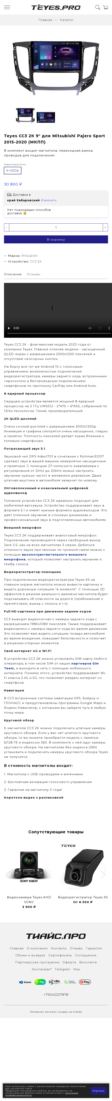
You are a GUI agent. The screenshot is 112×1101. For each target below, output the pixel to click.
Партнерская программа (37, 962)
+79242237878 (56, 994)
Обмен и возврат (30, 955)
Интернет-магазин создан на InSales (56, 1011)
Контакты (59, 948)
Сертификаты (60, 955)
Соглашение (86, 955)
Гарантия (94, 948)
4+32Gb (12, 170)
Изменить (49, 200)
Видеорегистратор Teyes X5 (83, 897)
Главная (46, 20)
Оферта (69, 962)
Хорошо (98, 1090)
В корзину (56, 239)
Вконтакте (88, 962)
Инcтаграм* (42, 969)
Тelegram (62, 969)
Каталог (67, 20)
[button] (8, 875)
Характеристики (15, 164)
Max (76, 969)
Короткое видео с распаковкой (34, 797)
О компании (37, 948)
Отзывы (76, 948)
